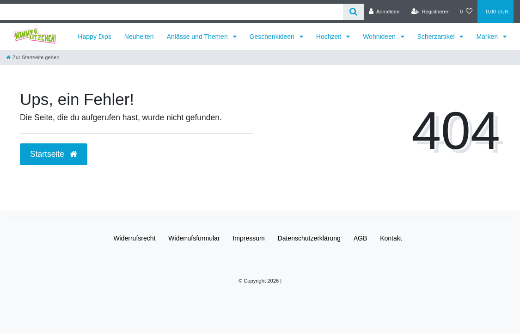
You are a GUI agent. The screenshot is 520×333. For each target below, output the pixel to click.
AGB (360, 238)
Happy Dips (94, 36)
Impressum (248, 238)
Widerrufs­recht (134, 238)
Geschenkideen (273, 36)
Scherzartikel (437, 36)
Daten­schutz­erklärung (309, 238)
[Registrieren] (430, 11)
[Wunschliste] (466, 11)
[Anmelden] (384, 11)
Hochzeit (329, 36)
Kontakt (391, 238)
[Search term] (171, 12)
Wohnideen (380, 36)
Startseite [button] (53, 154)
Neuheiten (139, 36)
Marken (488, 36)
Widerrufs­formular (194, 238)
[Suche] (353, 12)
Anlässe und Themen (198, 36)
